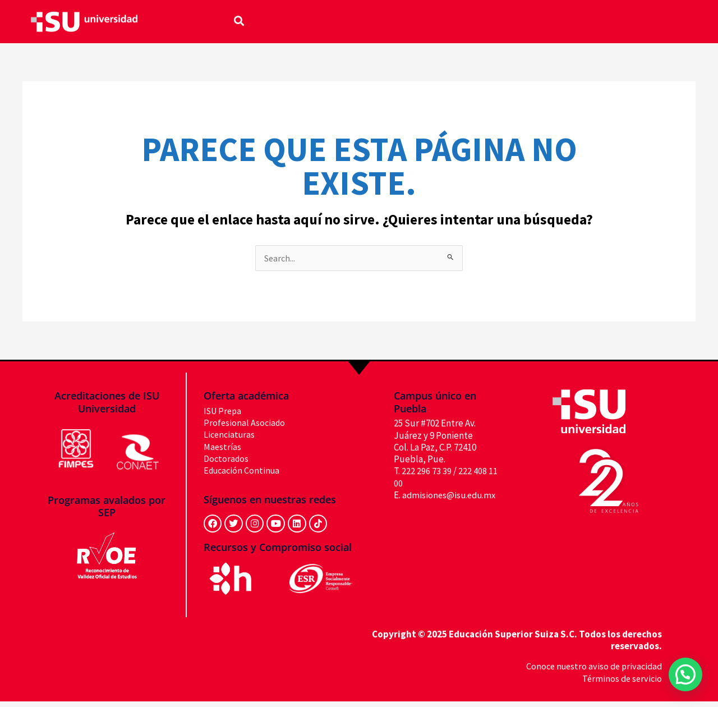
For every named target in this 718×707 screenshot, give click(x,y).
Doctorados (227, 459)
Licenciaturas (230, 435)
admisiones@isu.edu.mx (442, 507)
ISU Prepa (224, 411)
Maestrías (223, 447)
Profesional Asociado (245, 423)
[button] (239, 20)
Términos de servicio (620, 684)
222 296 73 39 (427, 472)
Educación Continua (244, 471)
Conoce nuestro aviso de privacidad (591, 672)
